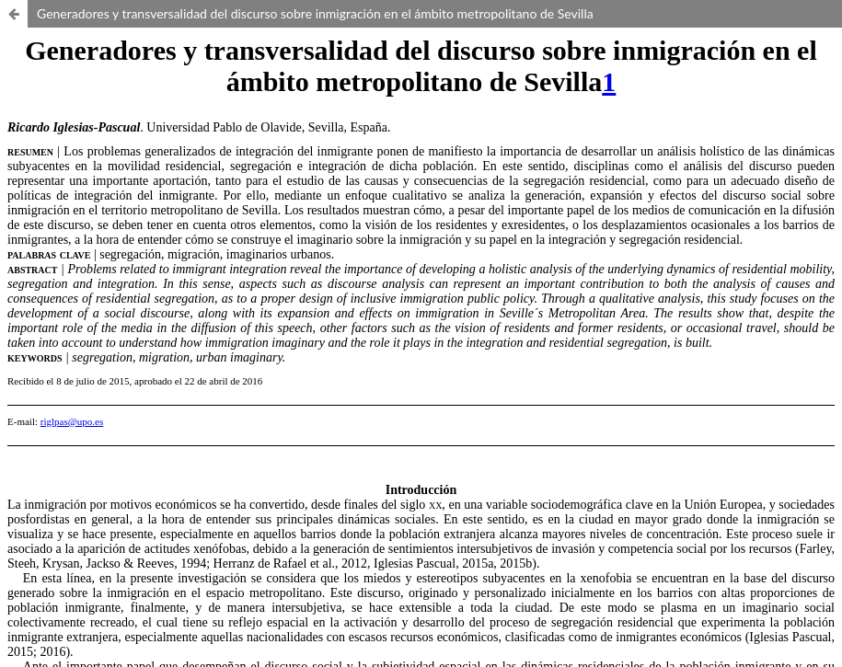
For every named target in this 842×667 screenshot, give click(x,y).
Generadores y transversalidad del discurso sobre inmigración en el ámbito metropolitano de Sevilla (315, 13)
